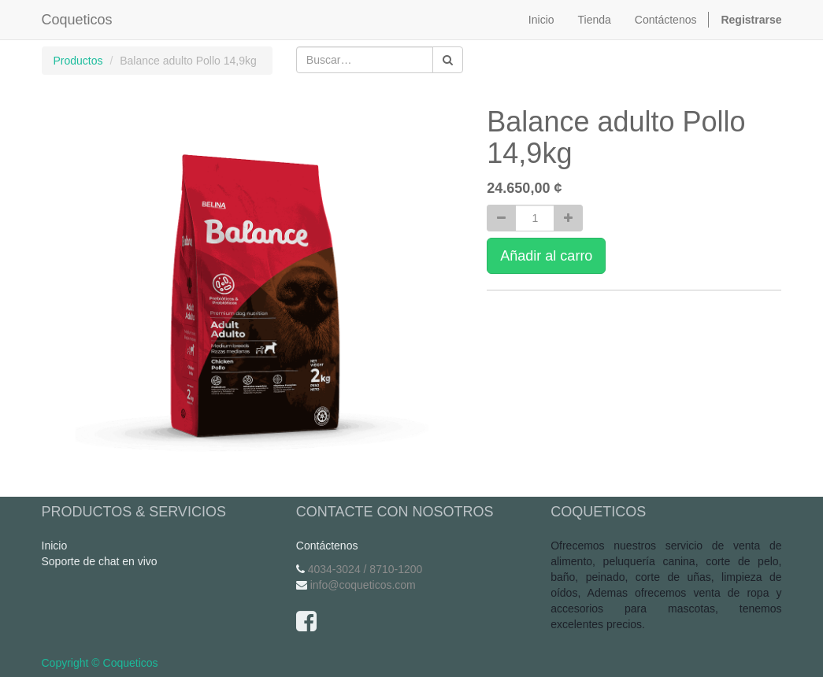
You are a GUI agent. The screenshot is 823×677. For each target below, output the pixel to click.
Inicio (55, 545)
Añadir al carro (546, 256)
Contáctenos (327, 545)
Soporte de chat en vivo (100, 561)
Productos (78, 60)
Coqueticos (77, 20)
